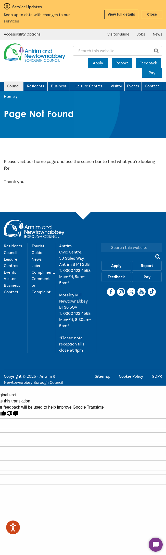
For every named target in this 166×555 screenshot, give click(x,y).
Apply (98, 63)
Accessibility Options (22, 34)
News (157, 34)
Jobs (141, 34)
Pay (152, 72)
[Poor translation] (12, 413)
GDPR (157, 376)
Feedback (148, 63)
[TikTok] (152, 292)
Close (152, 14)
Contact (152, 86)
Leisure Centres (89, 86)
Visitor (116, 86)
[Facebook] (111, 292)
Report (122, 63)
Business (59, 86)
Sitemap (103, 376)
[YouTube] (141, 292)
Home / (11, 96)
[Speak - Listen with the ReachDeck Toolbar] (13, 527)
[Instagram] (121, 292)
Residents (35, 86)
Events (133, 86)
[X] (131, 292)
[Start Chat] (156, 545)
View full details (121, 14)
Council (13, 86)
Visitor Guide (118, 34)
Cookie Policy (131, 376)
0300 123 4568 (77, 270)
